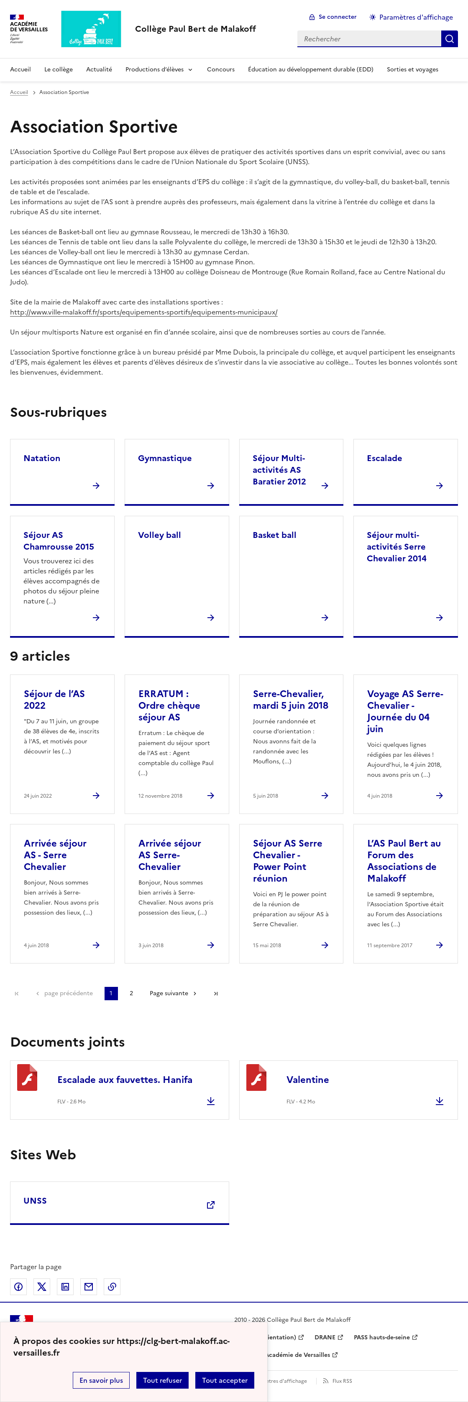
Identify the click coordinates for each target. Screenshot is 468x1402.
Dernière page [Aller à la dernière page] (215, 993)
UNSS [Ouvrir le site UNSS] (35, 1200)
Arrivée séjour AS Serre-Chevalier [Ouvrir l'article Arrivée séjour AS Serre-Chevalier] (169, 855)
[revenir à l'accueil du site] (195, 29)
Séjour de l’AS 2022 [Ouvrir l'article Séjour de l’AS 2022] (54, 699)
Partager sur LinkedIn (65, 1286)
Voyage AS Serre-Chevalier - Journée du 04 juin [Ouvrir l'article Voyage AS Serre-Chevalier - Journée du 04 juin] (405, 711)
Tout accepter (225, 1380)
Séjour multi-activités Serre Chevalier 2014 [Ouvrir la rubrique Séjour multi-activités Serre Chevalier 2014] (397, 547)
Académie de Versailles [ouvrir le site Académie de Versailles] (297, 1355)
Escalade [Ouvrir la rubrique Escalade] (384, 458)
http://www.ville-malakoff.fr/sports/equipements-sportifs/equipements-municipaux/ (144, 312)
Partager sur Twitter (41, 1286)
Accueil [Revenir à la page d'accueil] (20, 69)
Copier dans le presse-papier (112, 1286)
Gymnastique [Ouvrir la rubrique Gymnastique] (165, 458)
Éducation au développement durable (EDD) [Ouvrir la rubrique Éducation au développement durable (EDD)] (310, 69)
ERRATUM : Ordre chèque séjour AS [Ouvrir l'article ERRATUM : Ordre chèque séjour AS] (169, 705)
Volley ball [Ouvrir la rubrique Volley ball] (159, 535)
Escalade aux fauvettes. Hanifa (124, 1080)
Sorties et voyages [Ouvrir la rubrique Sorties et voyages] (412, 69)
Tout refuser (162, 1380)
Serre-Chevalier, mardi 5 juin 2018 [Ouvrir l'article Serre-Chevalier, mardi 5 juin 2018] (290, 699)
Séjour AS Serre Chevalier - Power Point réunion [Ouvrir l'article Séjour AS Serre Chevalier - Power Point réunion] (287, 861)
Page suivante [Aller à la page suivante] (169, 993)
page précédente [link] (68, 993)
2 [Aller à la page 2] (131, 993)
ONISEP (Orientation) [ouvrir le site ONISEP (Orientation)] (265, 1337)
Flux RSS (342, 1381)
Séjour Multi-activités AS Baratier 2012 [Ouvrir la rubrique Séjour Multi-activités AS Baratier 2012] (279, 470)
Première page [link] (16, 993)
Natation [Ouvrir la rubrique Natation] (41, 458)
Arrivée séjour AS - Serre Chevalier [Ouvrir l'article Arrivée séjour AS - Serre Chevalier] (55, 855)
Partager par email (88, 1286)
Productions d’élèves (154, 69)
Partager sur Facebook (18, 1286)
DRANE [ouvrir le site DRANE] (325, 1337)
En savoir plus (101, 1380)
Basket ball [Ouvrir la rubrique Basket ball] (275, 535)
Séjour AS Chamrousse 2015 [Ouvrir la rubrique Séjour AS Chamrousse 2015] (58, 541)
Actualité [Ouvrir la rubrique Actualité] (99, 69)
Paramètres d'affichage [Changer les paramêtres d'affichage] (416, 17)
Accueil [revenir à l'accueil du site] (19, 92)
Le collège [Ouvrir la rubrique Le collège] (58, 69)
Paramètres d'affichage (279, 1381)
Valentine (307, 1080)
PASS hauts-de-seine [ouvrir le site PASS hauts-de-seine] (382, 1337)
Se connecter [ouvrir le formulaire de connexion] (338, 17)
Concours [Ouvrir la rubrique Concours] (221, 69)
